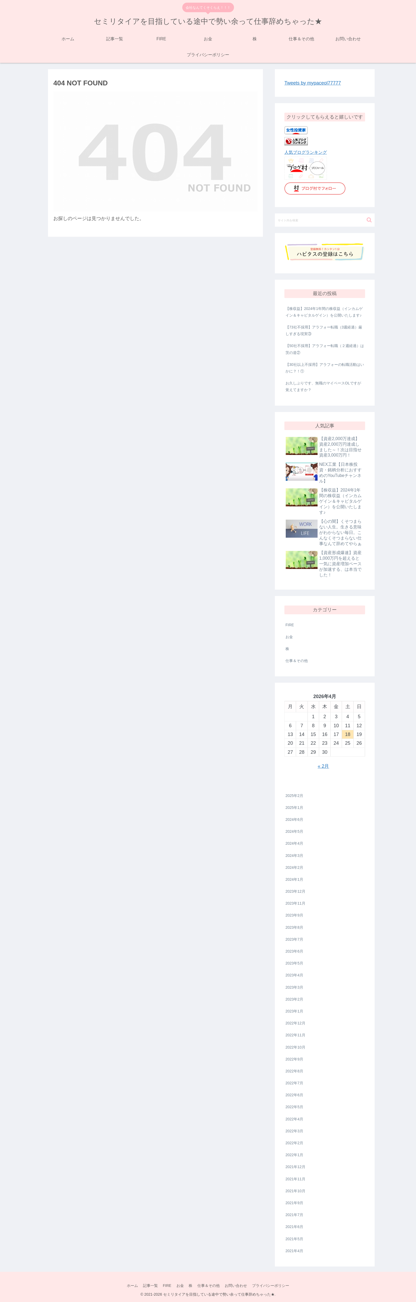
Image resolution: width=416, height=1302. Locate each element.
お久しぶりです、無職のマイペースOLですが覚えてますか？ (323, 386)
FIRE (289, 625)
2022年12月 (295, 1023)
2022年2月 (294, 1143)
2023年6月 (294, 951)
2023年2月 (294, 999)
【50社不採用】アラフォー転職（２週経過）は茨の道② (324, 349)
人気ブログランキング (305, 152)
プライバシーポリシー (271, 1285)
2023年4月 (294, 975)
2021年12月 (295, 1167)
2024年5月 (294, 831)
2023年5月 (294, 963)
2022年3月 (294, 1131)
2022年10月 (295, 1047)
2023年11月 (295, 903)
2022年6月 (294, 1095)
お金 (289, 637)
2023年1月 (294, 1011)
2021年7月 (294, 1215)
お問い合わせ (237, 1285)
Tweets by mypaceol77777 (312, 83)
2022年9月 (294, 1059)
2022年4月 (294, 1119)
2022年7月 (294, 1083)
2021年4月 (294, 1251)
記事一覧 (149, 1285)
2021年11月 (295, 1179)
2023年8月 (294, 927)
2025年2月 (294, 796)
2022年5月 (294, 1107)
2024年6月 (294, 819)
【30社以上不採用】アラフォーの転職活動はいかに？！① (324, 367)
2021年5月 (294, 1239)
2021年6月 (294, 1227)
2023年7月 (294, 939)
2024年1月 (294, 879)
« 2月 (323, 766)
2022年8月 (294, 1071)
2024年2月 (294, 867)
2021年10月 (295, 1191)
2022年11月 (295, 1035)
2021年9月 (294, 1203)
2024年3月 (294, 855)
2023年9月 (294, 915)
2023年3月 (294, 987)
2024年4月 (294, 843)
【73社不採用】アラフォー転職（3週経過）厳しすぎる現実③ (323, 330)
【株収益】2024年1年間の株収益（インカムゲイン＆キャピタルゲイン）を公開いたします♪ (324, 311)
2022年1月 (294, 1155)
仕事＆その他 (296, 661)
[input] (325, 220)
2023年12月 (295, 891)
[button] (369, 220)
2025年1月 (294, 807)
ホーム (131, 1285)
